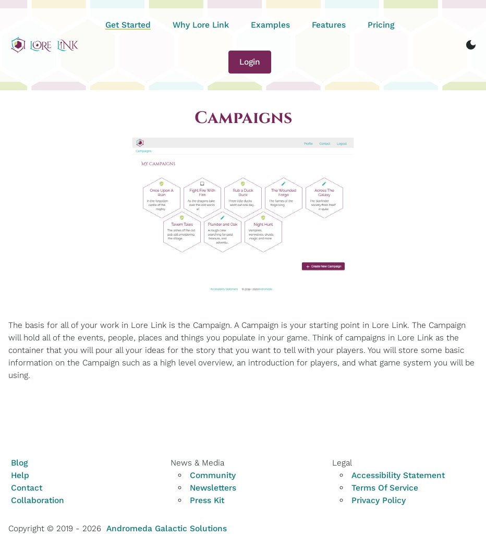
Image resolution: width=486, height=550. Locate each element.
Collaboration (37, 500)
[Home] (44, 45)
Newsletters (213, 488)
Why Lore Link (201, 25)
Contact (26, 488)
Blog (19, 463)
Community (213, 475)
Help (20, 475)
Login (249, 62)
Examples (270, 25)
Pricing (381, 25)
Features (329, 25)
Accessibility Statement (398, 475)
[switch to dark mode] (471, 44)
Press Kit (207, 500)
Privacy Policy (378, 500)
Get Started (128, 25)
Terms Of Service (384, 488)
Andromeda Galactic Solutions (166, 528)
